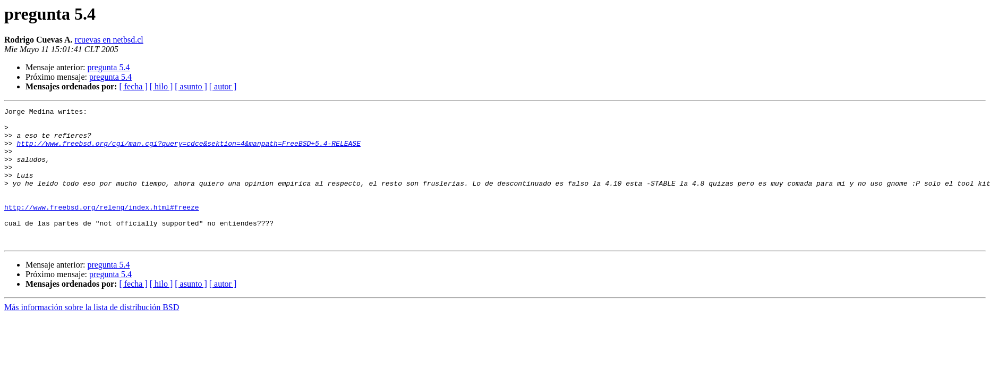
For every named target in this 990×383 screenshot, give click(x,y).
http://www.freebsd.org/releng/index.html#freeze (101, 227)
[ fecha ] (133, 86)
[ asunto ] (191, 86)
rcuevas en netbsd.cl (108, 39)
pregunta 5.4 (108, 67)
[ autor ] (223, 86)
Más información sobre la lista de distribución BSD (91, 334)
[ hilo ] (161, 86)
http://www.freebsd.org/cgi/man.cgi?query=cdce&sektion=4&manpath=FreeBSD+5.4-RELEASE (188, 151)
